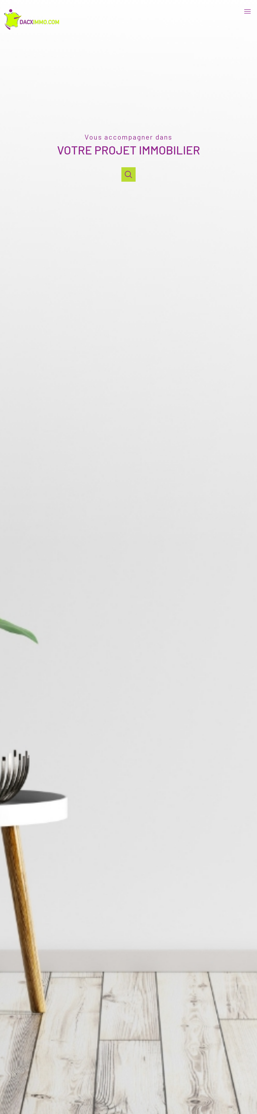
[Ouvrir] (128, 174)
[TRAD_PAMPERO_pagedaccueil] (33, 29)
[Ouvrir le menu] (249, 11)
